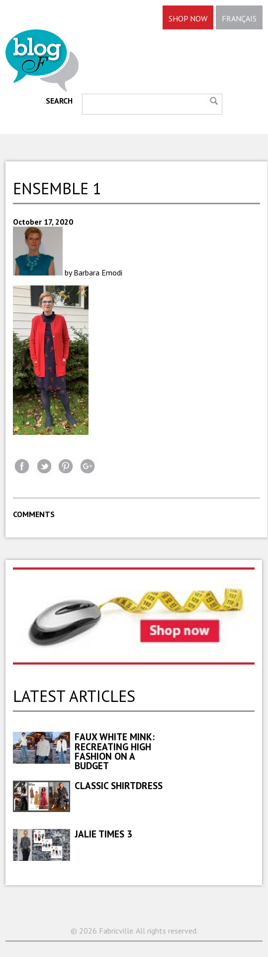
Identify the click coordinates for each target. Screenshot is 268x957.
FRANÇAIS (239, 18)
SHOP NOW (188, 18)
